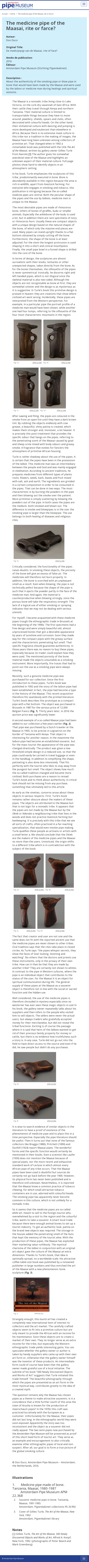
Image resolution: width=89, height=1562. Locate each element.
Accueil (5, 14)
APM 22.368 (37, 362)
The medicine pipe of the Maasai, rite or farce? (36, 14)
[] (29, 154)
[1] (13, 1533)
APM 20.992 (39, 890)
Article (12, 14)
